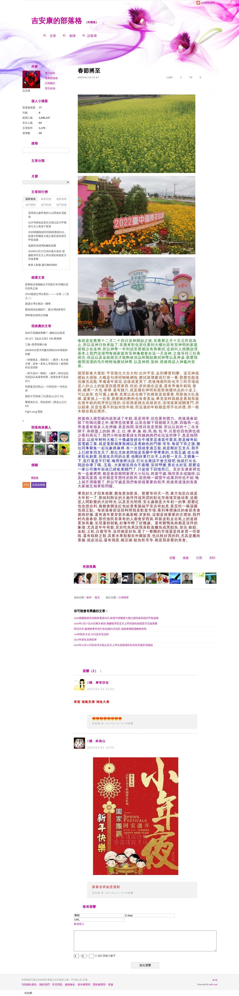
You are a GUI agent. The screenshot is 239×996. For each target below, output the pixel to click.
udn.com (213, 984)
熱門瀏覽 (30, 204)
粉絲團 (28, 992)
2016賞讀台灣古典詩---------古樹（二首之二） (47, 296)
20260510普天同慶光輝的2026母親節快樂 (46, 352)
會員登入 (79, 923)
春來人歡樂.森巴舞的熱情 (42, 264)
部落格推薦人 (41, 427)
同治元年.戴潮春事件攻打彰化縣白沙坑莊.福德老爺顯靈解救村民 (110, 628)
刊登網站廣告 (29, 984)
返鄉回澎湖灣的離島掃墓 (42, 245)
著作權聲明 (84, 984)
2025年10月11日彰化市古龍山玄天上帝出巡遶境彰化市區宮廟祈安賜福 (113, 645)
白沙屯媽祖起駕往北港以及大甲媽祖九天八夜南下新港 (47, 224)
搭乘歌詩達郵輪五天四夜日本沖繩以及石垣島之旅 (46, 286)
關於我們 (44, 984)
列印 (212, 557)
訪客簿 (92, 35)
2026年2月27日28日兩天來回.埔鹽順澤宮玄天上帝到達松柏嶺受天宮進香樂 (115, 623)
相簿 (72, 35)
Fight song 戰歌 (34, 411)
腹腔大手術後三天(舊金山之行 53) (44, 396)
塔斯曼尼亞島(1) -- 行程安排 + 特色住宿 (46, 388)
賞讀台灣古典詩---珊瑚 (38, 303)
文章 (53, 35)
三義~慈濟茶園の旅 (36, 344)
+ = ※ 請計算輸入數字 (95, 955)
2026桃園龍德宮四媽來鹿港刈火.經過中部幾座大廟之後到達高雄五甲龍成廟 (116, 618)
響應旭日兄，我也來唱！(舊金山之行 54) (46, 404)
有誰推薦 (89, 566)
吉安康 (96, 723)
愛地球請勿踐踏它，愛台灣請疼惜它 (45, 309)
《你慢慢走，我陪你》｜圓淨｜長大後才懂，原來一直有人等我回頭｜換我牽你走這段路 (46, 363)
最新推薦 (61, 198)
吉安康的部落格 (56, 21)
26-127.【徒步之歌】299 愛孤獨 (43, 338)
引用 (199, 557)
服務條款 (70, 984)
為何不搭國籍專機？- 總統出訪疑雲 (45, 332)
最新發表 (30, 198)
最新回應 (46, 198)
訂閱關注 (50, 83)
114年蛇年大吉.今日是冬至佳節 (91, 634)
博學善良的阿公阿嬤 (36, 315)
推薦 (186, 557)
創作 (89, 597)
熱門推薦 (61, 204)
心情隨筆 (124, 597)
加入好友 (50, 73)
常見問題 (57, 984)
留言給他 (50, 88)
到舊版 (92, 22)
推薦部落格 (51, 78)
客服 (110, 984)
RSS (26, 484)
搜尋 (66, 150)
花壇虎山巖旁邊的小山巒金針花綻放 (47, 214)
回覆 (172, 557)
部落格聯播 (38, 484)
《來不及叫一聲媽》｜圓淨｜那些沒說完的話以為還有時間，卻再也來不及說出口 (46, 377)
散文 (97, 597)
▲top (214, 979)
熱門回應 (46, 204)
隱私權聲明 (99, 984)
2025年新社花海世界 (85, 639)
